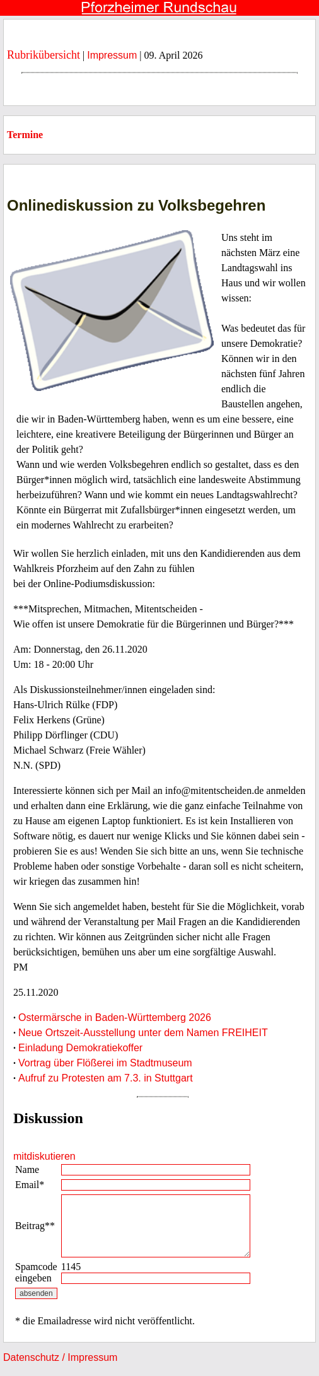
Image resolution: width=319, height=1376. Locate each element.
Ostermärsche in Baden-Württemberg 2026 (114, 1017)
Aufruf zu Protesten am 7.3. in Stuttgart (105, 1078)
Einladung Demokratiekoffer (80, 1047)
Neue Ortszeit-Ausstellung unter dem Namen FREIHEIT (143, 1032)
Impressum (112, 55)
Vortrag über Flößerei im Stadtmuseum (105, 1063)
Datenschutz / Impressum (60, 1357)
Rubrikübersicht (43, 55)
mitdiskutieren (44, 1156)
